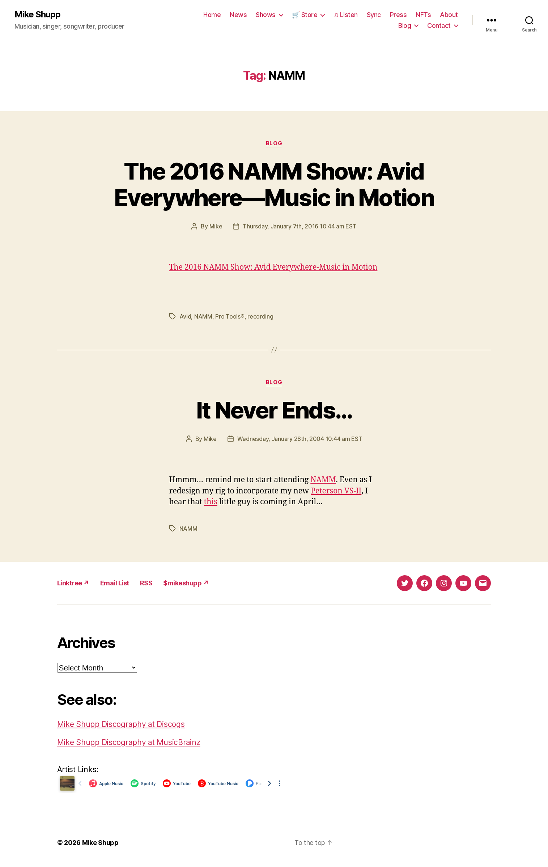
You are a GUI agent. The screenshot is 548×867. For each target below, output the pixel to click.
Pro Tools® (229, 316)
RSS (146, 583)
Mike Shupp (37, 14)
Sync (374, 14)
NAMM (203, 316)
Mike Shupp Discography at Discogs (121, 724)
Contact (439, 25)
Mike (215, 226)
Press (398, 14)
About (449, 14)
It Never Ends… (274, 410)
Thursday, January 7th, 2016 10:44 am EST (299, 226)
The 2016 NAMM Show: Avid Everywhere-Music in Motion (273, 267)
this (210, 502)
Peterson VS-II (336, 491)
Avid (185, 316)
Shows (266, 14)
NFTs (423, 14)
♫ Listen (346, 14)
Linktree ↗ (73, 583)
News (238, 14)
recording (260, 316)
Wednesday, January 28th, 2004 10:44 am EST (299, 438)
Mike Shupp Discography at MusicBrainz (128, 742)
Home (212, 14)
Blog (404, 25)
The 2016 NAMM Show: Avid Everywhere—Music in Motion (274, 184)
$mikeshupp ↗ (186, 583)
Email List (114, 583)
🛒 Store (305, 14)
